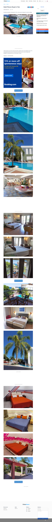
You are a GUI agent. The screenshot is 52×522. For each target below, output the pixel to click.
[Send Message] (42, 10)
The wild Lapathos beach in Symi (42, 25)
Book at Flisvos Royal (18, 90)
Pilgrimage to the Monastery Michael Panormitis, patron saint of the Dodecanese (42, 16)
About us (16, 508)
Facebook (29, 508)
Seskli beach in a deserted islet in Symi (42, 19)
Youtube (29, 509)
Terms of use (5, 509)
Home (4, 4)
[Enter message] (43, 513)
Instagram (29, 511)
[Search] (45, 1)
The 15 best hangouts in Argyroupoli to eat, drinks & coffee (42, 21)
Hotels (7, 4)
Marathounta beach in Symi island (42, 23)
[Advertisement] (18, 42)
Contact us (4, 508)
